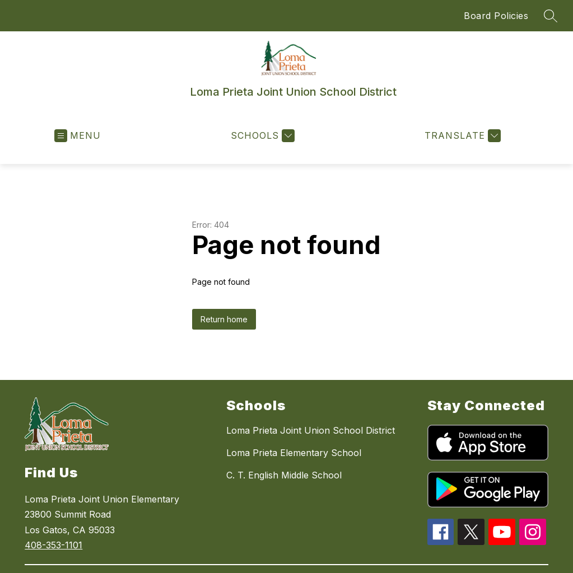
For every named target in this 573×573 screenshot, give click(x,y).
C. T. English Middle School (284, 475)
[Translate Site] (461, 136)
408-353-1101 (53, 545)
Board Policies (496, 15)
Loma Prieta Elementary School (293, 452)
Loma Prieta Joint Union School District (310, 430)
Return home (224, 319)
